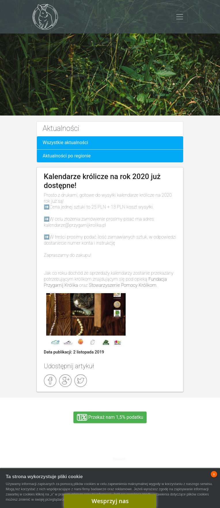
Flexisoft (119, 459)
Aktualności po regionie (67, 156)
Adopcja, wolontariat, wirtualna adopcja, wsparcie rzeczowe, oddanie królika (58, 454)
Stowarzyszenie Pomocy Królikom (122, 285)
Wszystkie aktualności (65, 142)
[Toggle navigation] (180, 17)
